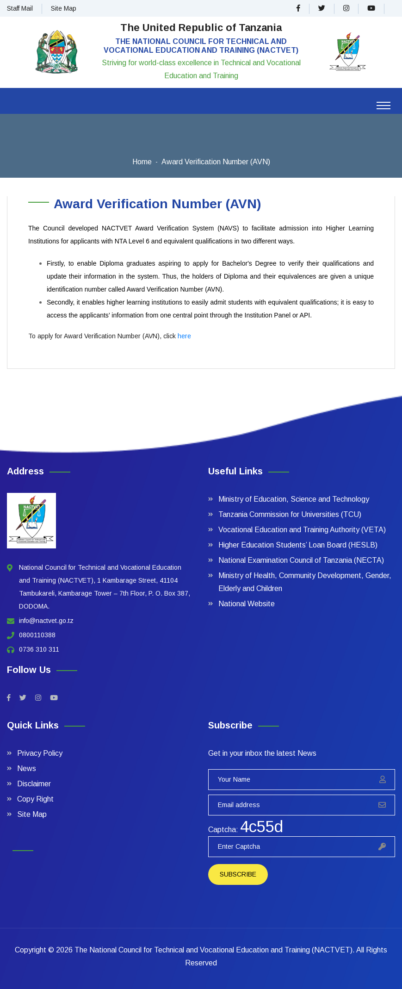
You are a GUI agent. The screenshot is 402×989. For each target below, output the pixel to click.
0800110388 (37, 635)
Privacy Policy (39, 753)
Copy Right (35, 799)
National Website (246, 604)
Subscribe (238, 874)
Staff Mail (20, 8)
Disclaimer (34, 784)
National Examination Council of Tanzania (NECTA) (301, 560)
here (184, 336)
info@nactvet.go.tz (46, 620)
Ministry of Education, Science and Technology (293, 499)
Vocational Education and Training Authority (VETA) (302, 530)
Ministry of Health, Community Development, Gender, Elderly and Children (304, 582)
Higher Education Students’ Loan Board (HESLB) (297, 545)
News (26, 768)
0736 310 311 (39, 649)
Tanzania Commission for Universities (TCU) (289, 514)
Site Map (63, 8)
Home (142, 162)
